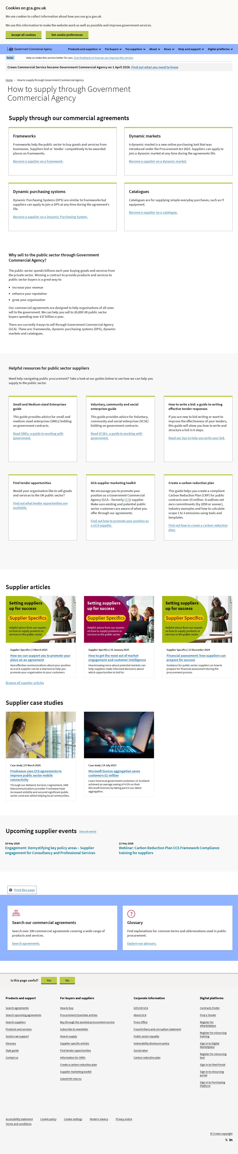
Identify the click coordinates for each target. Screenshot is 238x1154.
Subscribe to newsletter (74, 1029)
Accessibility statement (19, 1119)
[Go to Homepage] (221, 1122)
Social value (141, 1050)
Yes (49, 980)
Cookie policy (48, 1119)
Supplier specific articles (74, 1043)
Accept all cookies (23, 35)
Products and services (19, 1029)
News (169, 49)
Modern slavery (99, 1119)
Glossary (11, 1043)
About (154, 49)
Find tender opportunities (75, 1050)
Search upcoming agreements (23, 1015)
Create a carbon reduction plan (78, 1064)
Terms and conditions (19, 1124)
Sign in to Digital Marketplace (209, 1045)
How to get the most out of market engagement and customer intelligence (117, 657)
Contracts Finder (210, 1008)
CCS (127, 499)
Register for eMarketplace (208, 1023)
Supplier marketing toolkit (75, 1071)
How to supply (68, 1036)
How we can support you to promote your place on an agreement (40, 657)
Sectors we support (17, 1036)
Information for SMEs (72, 1057)
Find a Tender (208, 1015)
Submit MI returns (71, 1078)
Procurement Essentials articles (78, 1015)
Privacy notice (124, 1119)
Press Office (141, 1022)
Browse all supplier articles (25, 683)
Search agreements (17, 1008)
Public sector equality (146, 1036)
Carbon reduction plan (147, 1057)
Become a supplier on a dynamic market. (158, 161)
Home (9, 80)
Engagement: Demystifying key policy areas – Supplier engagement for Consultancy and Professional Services (50, 850)
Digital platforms (220, 49)
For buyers (113, 49)
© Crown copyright (221, 1133)
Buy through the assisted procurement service (87, 1022)
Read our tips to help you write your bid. (197, 438)
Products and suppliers (84, 49)
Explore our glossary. (141, 943)
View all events (87, 831)
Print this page (24, 890)
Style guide (12, 1050)
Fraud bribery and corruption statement (157, 1029)
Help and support (191, 49)
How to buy (66, 1008)
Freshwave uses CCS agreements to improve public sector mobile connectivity (35, 775)
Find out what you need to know (154, 67)
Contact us (12, 1057)
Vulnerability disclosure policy (151, 1043)
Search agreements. (26, 943)
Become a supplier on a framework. (38, 161)
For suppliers (135, 49)
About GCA (140, 1015)
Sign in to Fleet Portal (212, 1064)
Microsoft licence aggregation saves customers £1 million (114, 773)
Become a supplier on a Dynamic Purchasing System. (50, 217)
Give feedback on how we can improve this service (103, 57)
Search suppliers (16, 1022)
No (67, 980)
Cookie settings (73, 1119)
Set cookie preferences (67, 35)
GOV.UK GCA (141, 1008)
